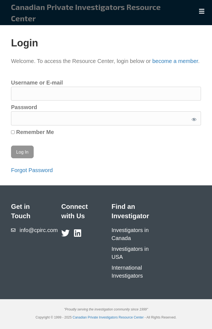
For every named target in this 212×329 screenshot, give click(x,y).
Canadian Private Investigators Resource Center (108, 317)
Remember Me (32, 132)
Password (24, 107)
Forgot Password (32, 170)
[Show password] (193, 118)
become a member (175, 61)
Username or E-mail (37, 83)
